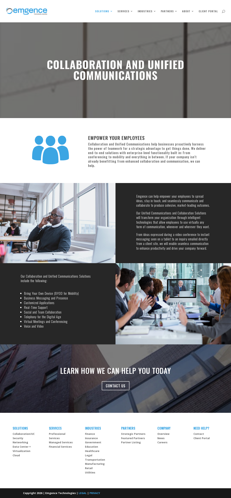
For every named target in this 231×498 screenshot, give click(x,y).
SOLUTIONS (102, 11)
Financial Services (60, 446)
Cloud (16, 455)
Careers (162, 442)
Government (93, 442)
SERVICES (123, 11)
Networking (20, 442)
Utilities (90, 472)
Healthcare (92, 451)
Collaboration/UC (24, 434)
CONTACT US (115, 385)
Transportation (95, 459)
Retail (89, 468)
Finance (90, 434)
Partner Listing (131, 442)
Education (91, 446)
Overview (163, 434)
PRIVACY (95, 493)
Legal (88, 455)
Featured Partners (133, 438)
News (161, 438)
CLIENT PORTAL (208, 11)
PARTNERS (167, 11)
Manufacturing (95, 464)
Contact (198, 434)
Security (18, 438)
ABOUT (186, 11)
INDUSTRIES (145, 11)
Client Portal (201, 438)
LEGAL (83, 493)
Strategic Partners (133, 434)
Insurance (91, 438)
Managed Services (61, 442)
